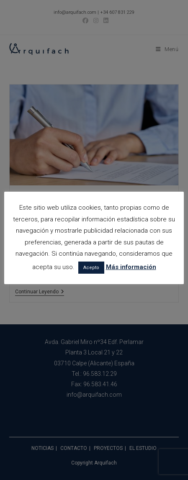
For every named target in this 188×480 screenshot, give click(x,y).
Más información (131, 267)
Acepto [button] (91, 267)
